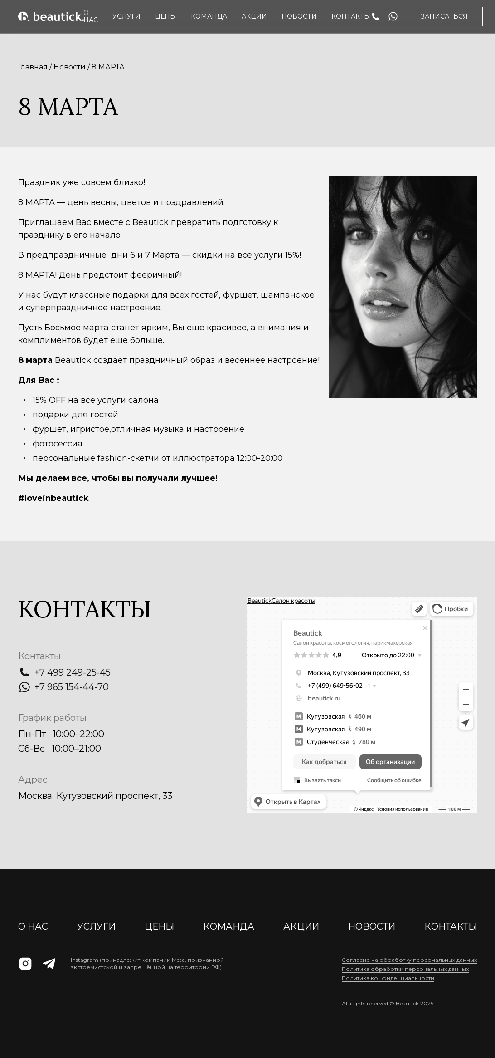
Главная (33, 67)
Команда (209, 16)
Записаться (444, 16)
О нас (90, 16)
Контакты (350, 16)
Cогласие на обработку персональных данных (409, 959)
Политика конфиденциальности (388, 978)
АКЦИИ (254, 16)
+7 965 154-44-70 (71, 686)
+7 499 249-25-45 (72, 672)
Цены (165, 16)
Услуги (126, 16)
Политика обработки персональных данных (405, 968)
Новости (299, 16)
